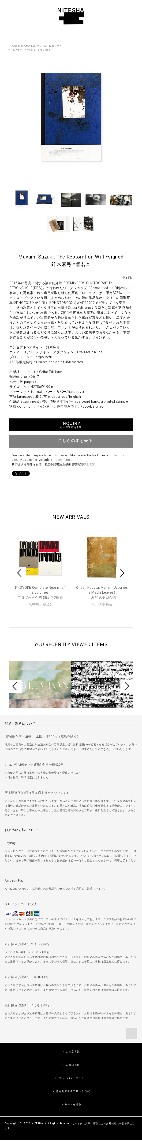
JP (122, 278)
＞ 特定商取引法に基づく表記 (71, 1091)
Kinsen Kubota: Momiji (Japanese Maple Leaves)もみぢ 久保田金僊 (102, 592)
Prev (20, 573)
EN (130, 278)
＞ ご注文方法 (71, 1051)
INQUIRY (71, 425)
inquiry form (61, 459)
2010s (15, 49)
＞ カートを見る (71, 1104)
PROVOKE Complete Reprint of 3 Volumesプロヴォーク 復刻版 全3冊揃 (40, 592)
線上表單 (89, 464)
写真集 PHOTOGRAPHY (25, 46)
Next (122, 573)
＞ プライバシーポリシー (71, 1078)
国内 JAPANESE (52, 46)
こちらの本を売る (71, 440)
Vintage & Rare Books (37, 49)
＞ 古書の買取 (71, 1064)
